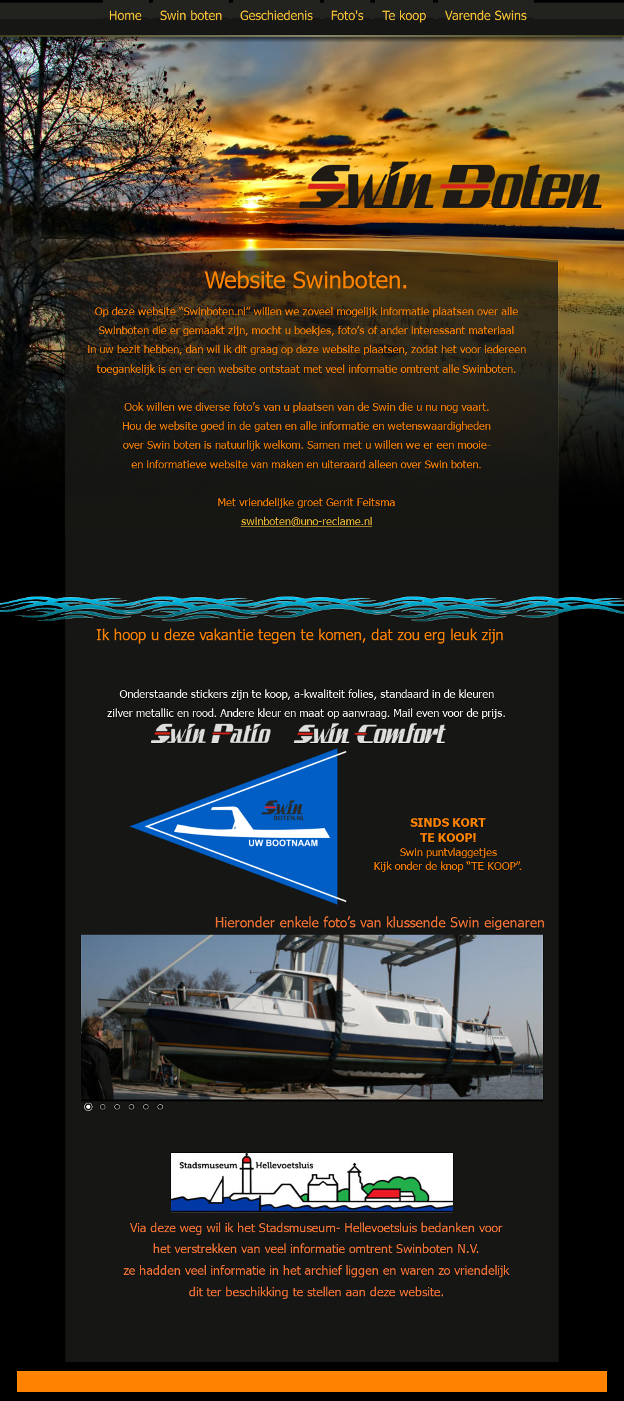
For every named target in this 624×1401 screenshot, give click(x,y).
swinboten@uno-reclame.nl (306, 520)
